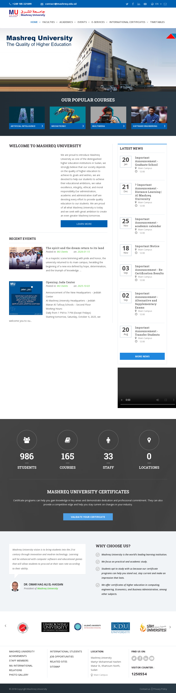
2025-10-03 (84, 285)
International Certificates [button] (127, 22)
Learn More (26, 76)
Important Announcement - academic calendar (148, 222)
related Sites (58, 661)
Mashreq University (47, 588)
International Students (66, 651)
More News (142, 356)
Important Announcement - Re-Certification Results (149, 269)
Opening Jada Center (60, 282)
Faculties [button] (49, 22)
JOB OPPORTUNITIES (62, 656)
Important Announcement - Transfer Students (147, 331)
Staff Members (18, 660)
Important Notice (147, 246)
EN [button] (156, 3)
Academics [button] (66, 22)
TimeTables (157, 22)
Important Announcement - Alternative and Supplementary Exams (146, 300)
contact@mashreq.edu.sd (60, 3)
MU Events (62, 251)
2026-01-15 (84, 251)
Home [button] (34, 22)
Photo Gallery (18, 674)
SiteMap (55, 666)
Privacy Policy (160, 689)
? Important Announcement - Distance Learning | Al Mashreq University (148, 192)
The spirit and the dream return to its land (75, 248)
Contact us (145, 689)
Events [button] (82, 22)
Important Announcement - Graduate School (146, 161)
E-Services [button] (98, 22)
